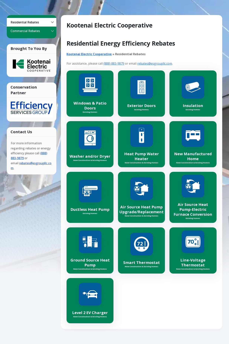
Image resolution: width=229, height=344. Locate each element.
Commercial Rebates (33, 31)
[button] (52, 22)
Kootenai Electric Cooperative (89, 54)
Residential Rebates (33, 22)
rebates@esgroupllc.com (154, 63)
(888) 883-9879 (113, 63)
